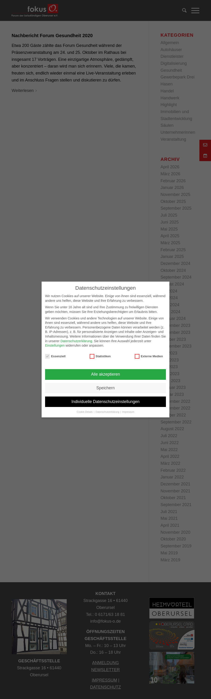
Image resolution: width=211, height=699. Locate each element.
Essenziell (55, 356)
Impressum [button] (128, 411)
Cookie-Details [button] (85, 411)
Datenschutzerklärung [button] (108, 411)
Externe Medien (149, 356)
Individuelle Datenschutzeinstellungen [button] (106, 401)
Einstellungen (55, 345)
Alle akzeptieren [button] (105, 374)
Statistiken (100, 356)
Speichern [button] (105, 388)
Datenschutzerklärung (76, 341)
